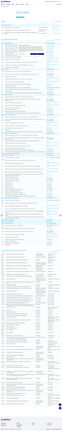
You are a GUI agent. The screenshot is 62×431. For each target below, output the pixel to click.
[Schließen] (44, 44)
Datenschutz (8, 429)
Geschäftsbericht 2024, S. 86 (55, 33)
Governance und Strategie (50, 48)
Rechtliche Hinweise (14, 429)
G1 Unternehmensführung (50, 228)
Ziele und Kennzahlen (50, 84)
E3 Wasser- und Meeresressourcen (52, 117)
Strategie (48, 135)
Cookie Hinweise (21, 429)
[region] (31, 49)
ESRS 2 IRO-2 (18, 17)
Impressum (3, 429)
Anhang (3, 6)
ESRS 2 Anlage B (23, 17)
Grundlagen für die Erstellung (51, 46)
